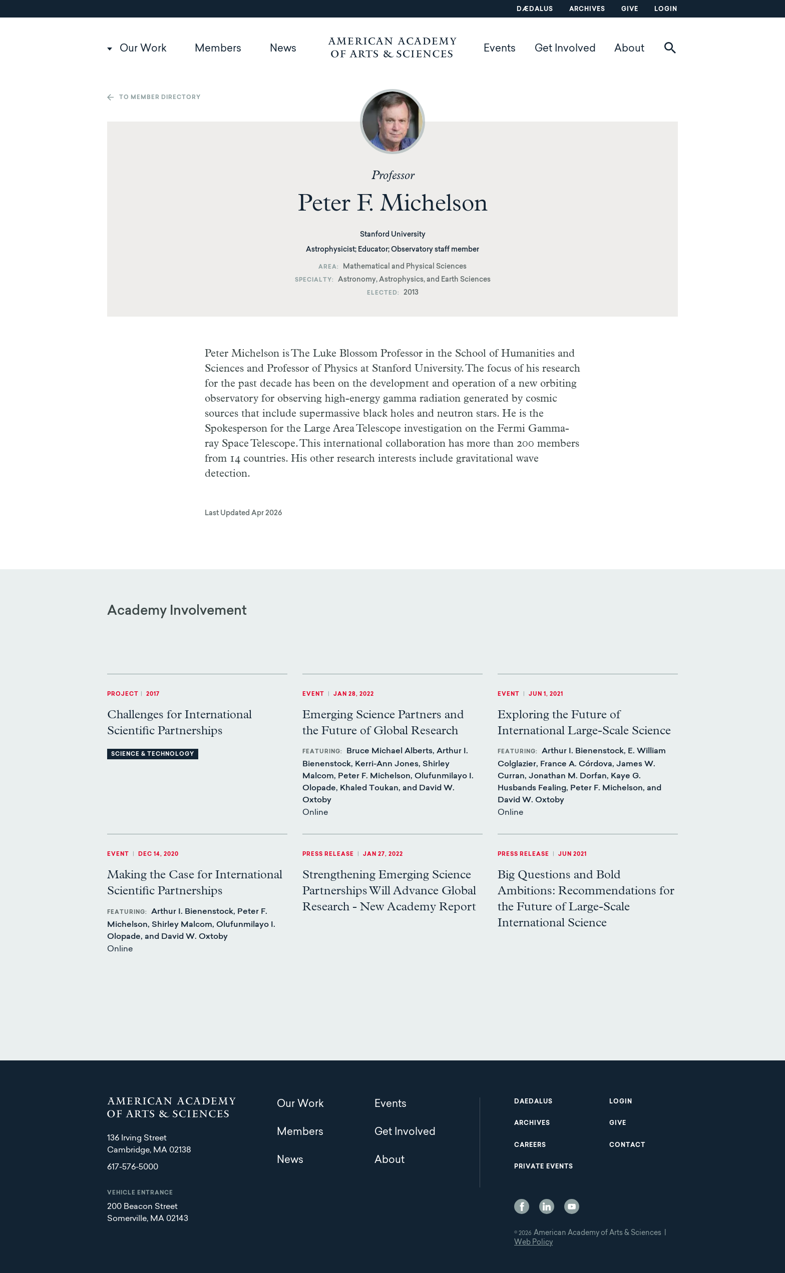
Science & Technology (152, 754)
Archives (587, 10)
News (283, 49)
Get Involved (565, 49)
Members (218, 49)
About (629, 49)
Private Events (543, 1167)
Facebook (521, 1206)
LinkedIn (546, 1206)
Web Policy (533, 1242)
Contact (627, 1145)
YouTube (571, 1206)
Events (500, 49)
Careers (530, 1145)
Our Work (143, 49)
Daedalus (533, 1102)
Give (629, 10)
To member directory (160, 98)
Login (665, 10)
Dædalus (535, 10)
